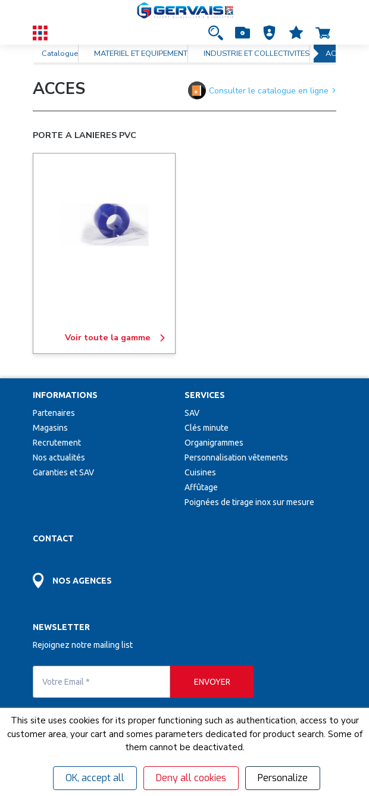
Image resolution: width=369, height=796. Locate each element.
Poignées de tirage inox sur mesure (249, 502)
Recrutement (57, 442)
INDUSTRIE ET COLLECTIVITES (256, 53)
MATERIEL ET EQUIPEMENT (140, 53)
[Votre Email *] (101, 682)
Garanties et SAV (63, 472)
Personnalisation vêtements (236, 457)
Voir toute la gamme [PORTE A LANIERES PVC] (115, 337)
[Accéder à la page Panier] (322, 33)
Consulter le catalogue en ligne (262, 90)
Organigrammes (214, 442)
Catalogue (60, 53)
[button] (269, 33)
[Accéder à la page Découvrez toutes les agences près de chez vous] (109, 573)
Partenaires (54, 413)
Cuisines (200, 472)
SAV (192, 413)
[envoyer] (212, 682)
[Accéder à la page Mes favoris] (296, 33)
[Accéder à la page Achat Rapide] (242, 33)
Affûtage (201, 487)
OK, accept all (94, 778)
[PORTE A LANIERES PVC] (104, 224)
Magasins (50, 428)
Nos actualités (59, 457)
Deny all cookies (191, 778)
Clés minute (207, 428)
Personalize (283, 778)
